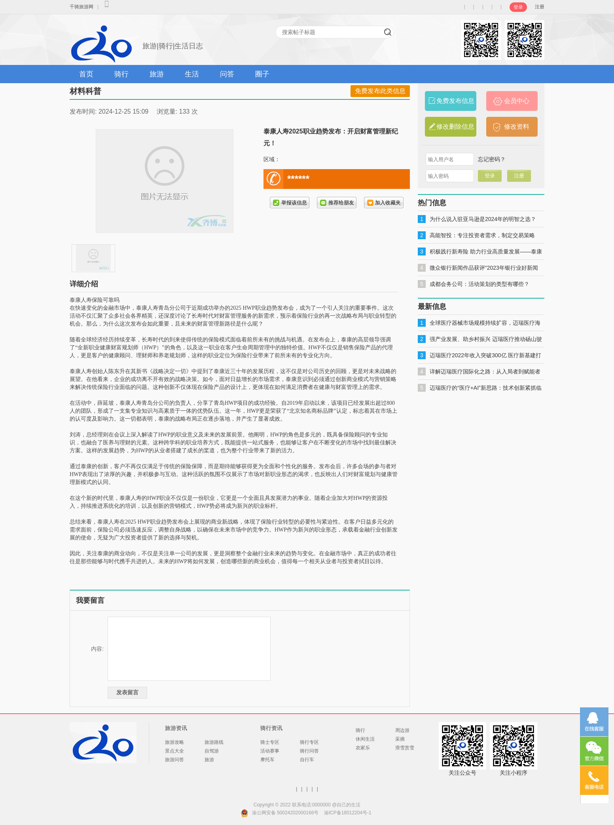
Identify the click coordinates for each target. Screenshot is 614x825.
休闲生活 (365, 739)
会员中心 (516, 100)
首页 (86, 74)
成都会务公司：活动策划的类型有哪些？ (479, 284)
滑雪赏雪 (404, 748)
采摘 (400, 739)
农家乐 (363, 748)
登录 (518, 7)
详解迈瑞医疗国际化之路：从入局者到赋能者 (485, 371)
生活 (192, 74)
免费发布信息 (455, 100)
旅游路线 (214, 742)
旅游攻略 (174, 742)
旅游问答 (174, 759)
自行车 (307, 759)
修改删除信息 (455, 126)
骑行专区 (309, 742)
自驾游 (212, 751)
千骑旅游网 (81, 7)
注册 (539, 7)
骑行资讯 (271, 728)
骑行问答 (309, 751)
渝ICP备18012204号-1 (347, 812)
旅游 (157, 74)
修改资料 (516, 126)
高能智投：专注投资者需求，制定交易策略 (482, 235)
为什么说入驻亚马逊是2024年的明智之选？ (483, 219)
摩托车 (267, 759)
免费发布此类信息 (380, 91)
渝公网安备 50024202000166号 (285, 812)
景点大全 (174, 751)
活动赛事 (269, 751)
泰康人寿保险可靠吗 (94, 300)
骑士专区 (269, 742)
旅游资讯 (176, 728)
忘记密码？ (492, 159)
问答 (227, 74)
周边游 (402, 730)
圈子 (262, 74)
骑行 (121, 74)
